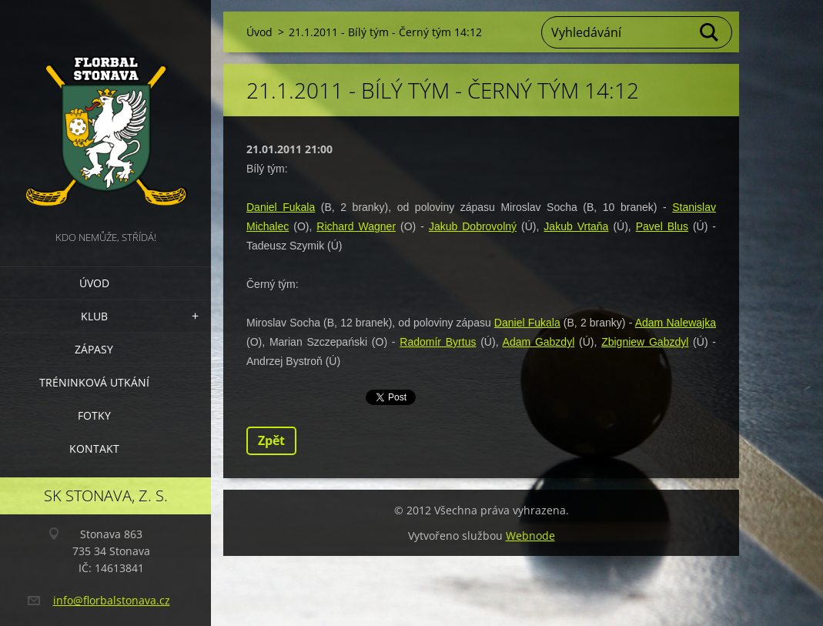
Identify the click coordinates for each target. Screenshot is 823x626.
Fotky (94, 415)
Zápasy (94, 349)
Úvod (94, 283)
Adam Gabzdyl (539, 342)
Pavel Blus (662, 226)
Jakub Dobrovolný (473, 226)
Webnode (530, 535)
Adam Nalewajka (675, 322)
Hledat (710, 32)
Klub (94, 316)
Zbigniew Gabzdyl (644, 342)
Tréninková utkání (94, 382)
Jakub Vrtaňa (576, 226)
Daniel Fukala (280, 207)
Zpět (271, 440)
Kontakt (94, 448)
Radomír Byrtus (438, 342)
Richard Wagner (356, 226)
